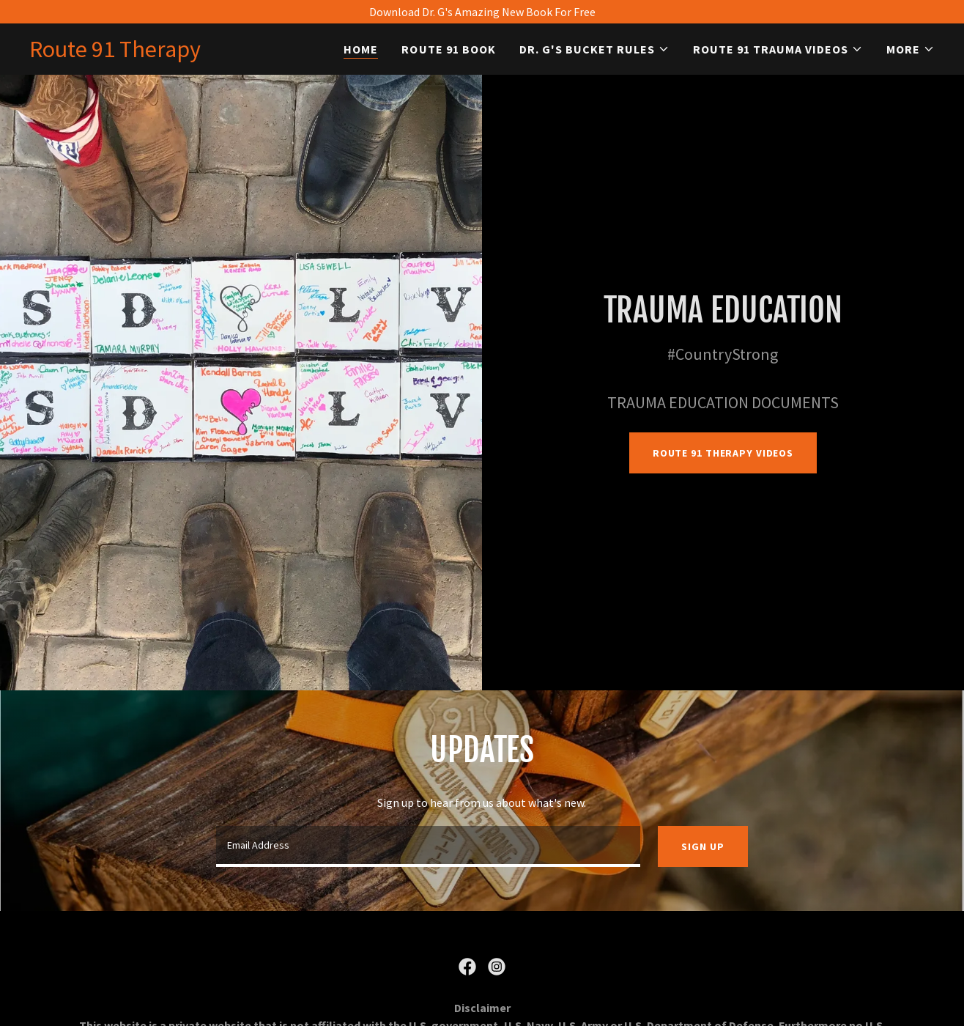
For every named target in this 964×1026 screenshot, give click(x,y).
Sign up (702, 846)
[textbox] (428, 846)
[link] (115, 52)
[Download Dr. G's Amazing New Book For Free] (482, 12)
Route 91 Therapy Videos (723, 453)
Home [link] (361, 49)
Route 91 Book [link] (448, 49)
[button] (594, 49)
